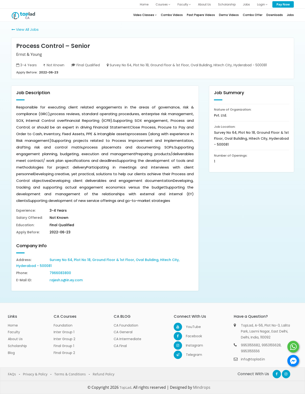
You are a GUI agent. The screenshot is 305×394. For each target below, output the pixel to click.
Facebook (190, 336)
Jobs (246, 4)
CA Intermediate (127, 339)
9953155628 (271, 345)
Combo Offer (252, 15)
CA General (123, 332)
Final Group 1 (64, 345)
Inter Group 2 (64, 339)
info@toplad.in (253, 359)
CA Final (120, 345)
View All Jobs (25, 29)
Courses (163, 4)
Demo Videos (229, 15)
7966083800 (60, 273)
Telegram (190, 354)
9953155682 (250, 345)
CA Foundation (126, 325)
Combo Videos (172, 15)
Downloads (274, 15)
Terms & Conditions (70, 374)
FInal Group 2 (64, 352)
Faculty (184, 4)
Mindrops (201, 387)
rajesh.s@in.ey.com (66, 280)
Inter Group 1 (64, 332)
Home (144, 4)
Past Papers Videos (201, 15)
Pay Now (283, 4)
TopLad (125, 387)
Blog (11, 352)
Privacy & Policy (35, 374)
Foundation (63, 325)
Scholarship (227, 4)
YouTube (190, 326)
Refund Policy (103, 374)
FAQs (12, 374)
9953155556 (250, 351)
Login (262, 4)
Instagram (190, 345)
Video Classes (145, 15)
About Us (204, 4)
